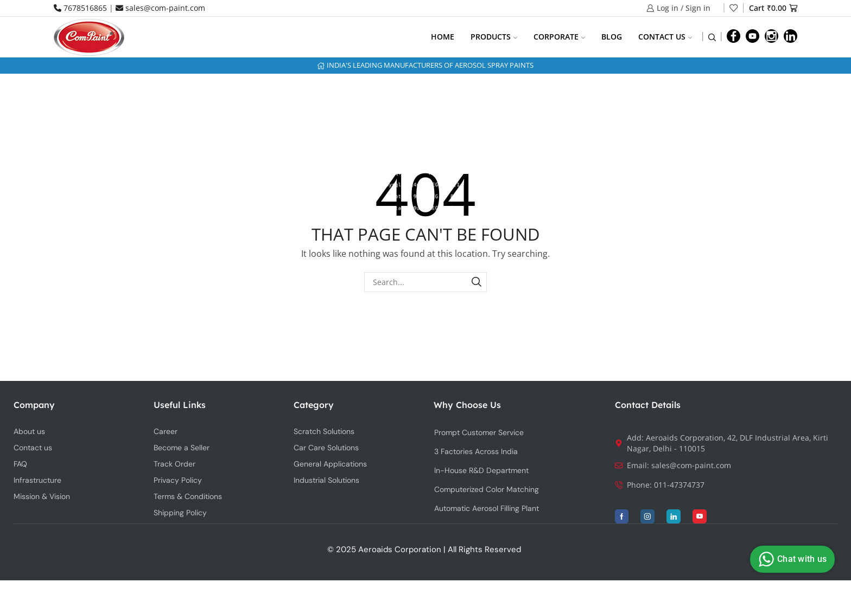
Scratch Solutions (324, 431)
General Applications (330, 464)
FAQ (20, 464)
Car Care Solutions (326, 447)
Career (165, 431)
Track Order (174, 464)
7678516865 (80, 8)
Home (442, 36)
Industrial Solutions (326, 480)
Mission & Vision (42, 496)
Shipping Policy (180, 512)
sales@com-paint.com (160, 8)
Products (494, 36)
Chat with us (791, 559)
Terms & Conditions (188, 496)
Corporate (559, 36)
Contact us (665, 36)
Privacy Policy (178, 480)
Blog (611, 36)
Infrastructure (37, 480)
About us (29, 431)
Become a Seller (181, 447)
